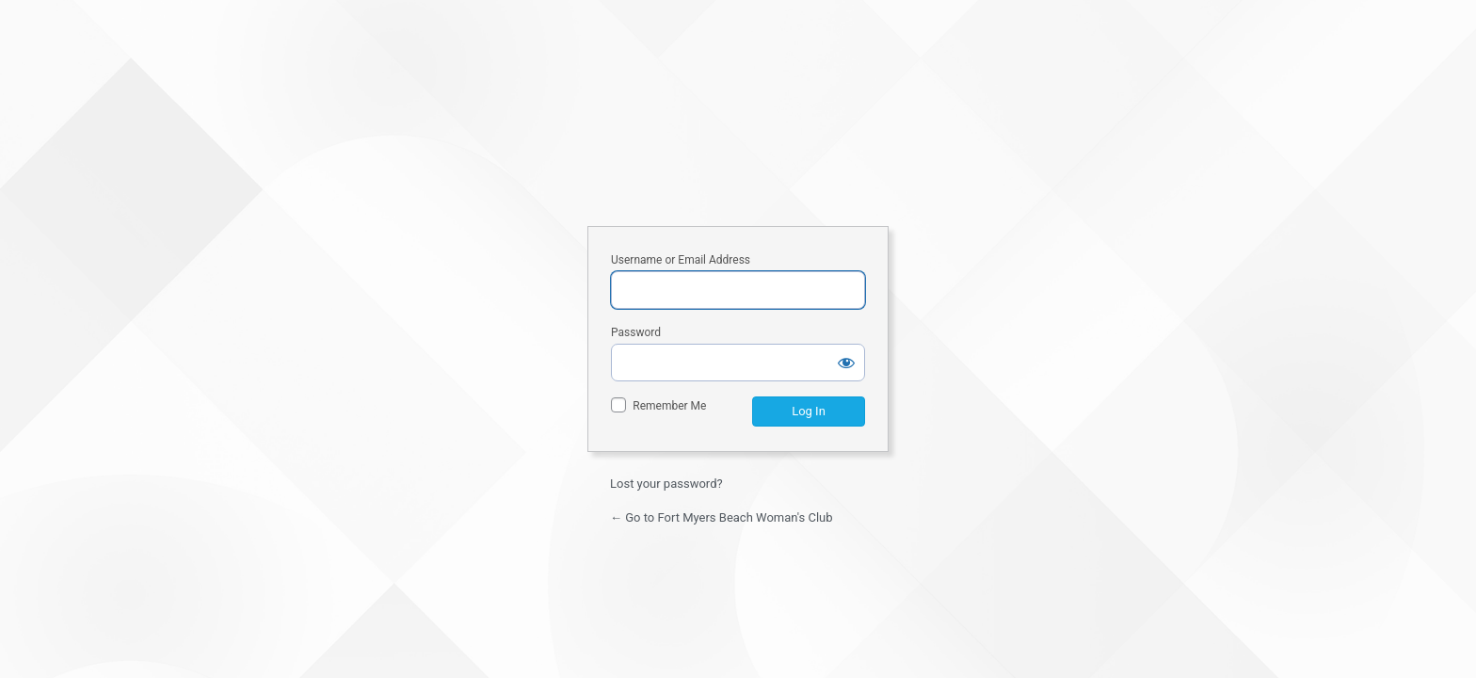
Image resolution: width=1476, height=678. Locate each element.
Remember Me (669, 405)
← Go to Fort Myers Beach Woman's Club (721, 517)
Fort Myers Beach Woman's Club (738, 138)
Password (636, 332)
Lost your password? (666, 483)
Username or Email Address (680, 259)
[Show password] (846, 362)
